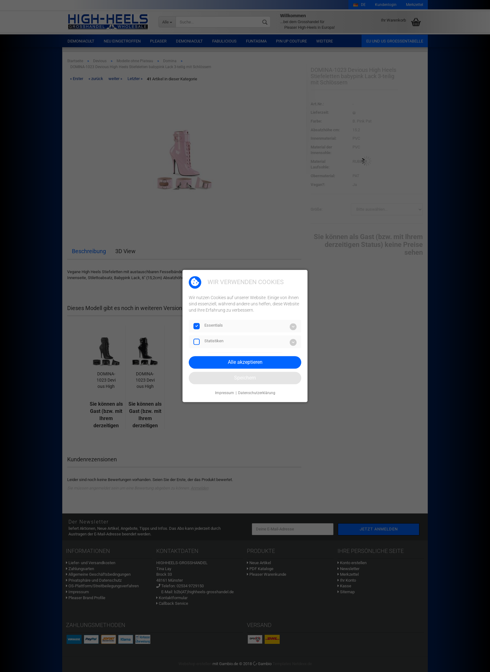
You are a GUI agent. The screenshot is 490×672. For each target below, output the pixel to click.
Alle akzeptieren (245, 362)
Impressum (224, 393)
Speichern (245, 378)
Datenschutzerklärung (256, 393)
